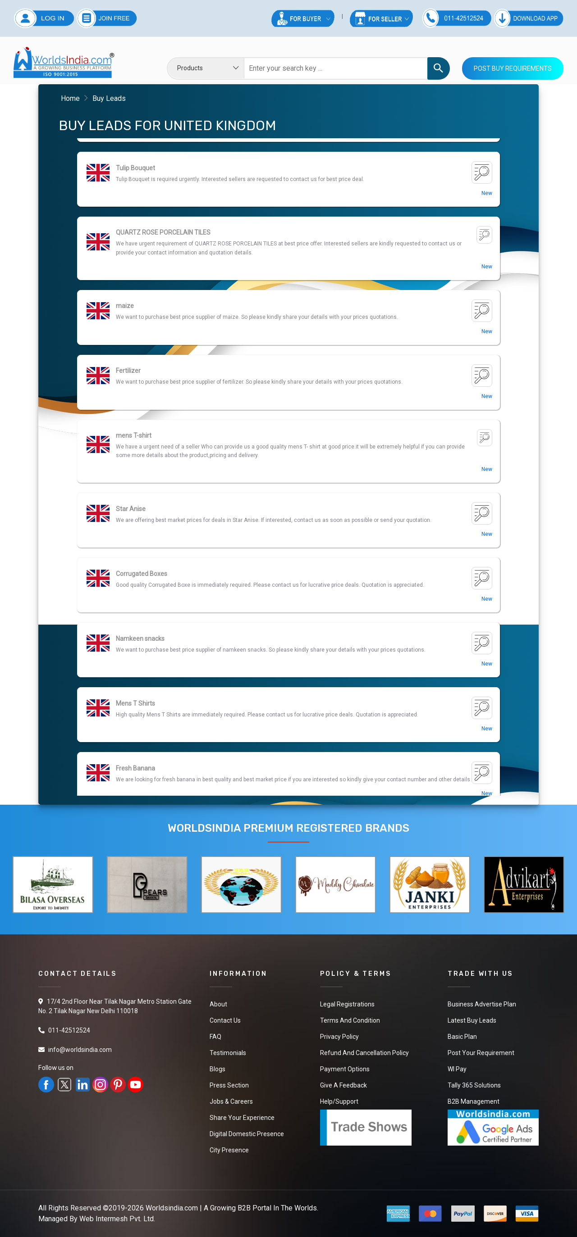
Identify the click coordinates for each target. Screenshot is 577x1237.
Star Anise (131, 573)
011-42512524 (69, 1030)
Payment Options (345, 1069)
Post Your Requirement (481, 1052)
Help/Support (339, 1101)
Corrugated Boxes (141, 638)
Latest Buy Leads (472, 1020)
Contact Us (225, 1020)
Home (70, 98)
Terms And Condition (350, 1020)
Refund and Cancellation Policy (364, 1052)
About (218, 1004)
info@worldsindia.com (80, 1049)
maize (125, 370)
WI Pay (457, 1069)
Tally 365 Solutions (474, 1085)
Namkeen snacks (140, 703)
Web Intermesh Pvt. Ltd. (117, 1218)
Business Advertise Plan (482, 1004)
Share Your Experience (242, 1117)
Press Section (229, 1085)
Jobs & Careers (231, 1101)
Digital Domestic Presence (247, 1133)
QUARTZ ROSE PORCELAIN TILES (163, 297)
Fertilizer (128, 435)
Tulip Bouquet (135, 232)
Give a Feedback (343, 1085)
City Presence (229, 1150)
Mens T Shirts (135, 768)
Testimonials (228, 1052)
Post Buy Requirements (513, 68)
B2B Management (473, 1101)
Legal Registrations (347, 1004)
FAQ (215, 1036)
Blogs (217, 1069)
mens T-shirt (133, 500)
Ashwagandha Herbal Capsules (160, 168)
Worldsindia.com (172, 1208)
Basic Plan (462, 1036)
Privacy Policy (339, 1036)
